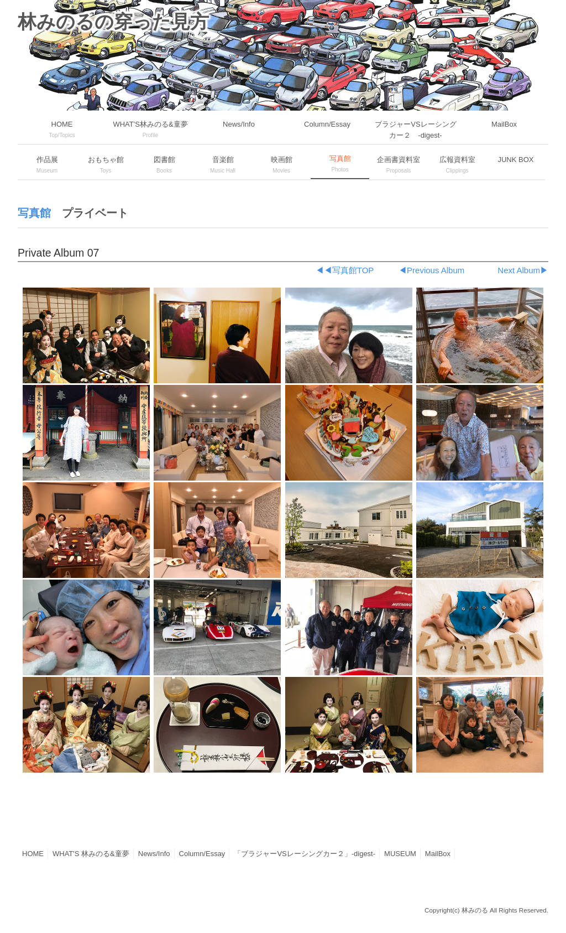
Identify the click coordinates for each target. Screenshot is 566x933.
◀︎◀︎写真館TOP (345, 270)
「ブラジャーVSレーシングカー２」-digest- (304, 853)
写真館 (34, 213)
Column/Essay (202, 853)
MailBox (437, 853)
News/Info (154, 853)
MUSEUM (400, 853)
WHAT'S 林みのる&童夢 (91, 853)
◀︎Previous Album (431, 270)
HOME (33, 853)
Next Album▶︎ (522, 270)
